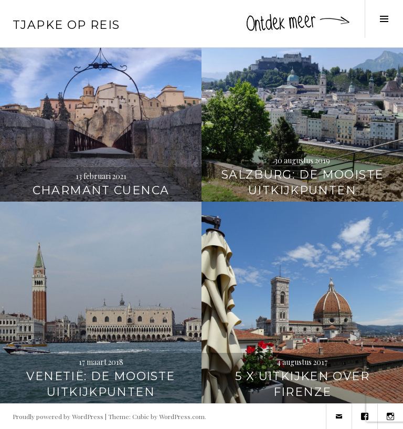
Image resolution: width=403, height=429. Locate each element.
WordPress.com (182, 416)
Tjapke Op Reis (66, 25)
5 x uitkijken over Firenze (302, 384)
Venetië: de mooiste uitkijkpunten (100, 384)
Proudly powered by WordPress (58, 416)
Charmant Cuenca (101, 190)
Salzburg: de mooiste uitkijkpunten (302, 182)
